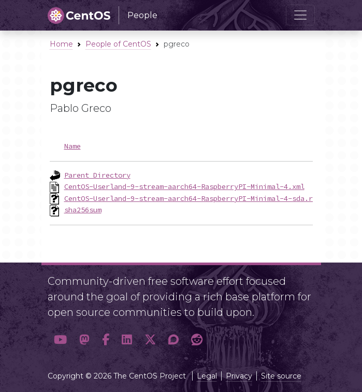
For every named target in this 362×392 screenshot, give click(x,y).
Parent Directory (97, 175)
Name (72, 146)
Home (61, 44)
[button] (60, 340)
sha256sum (83, 209)
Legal (207, 376)
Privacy (239, 376)
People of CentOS (118, 44)
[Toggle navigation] (300, 15)
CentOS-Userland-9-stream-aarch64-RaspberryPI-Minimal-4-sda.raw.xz (199, 198)
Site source (281, 376)
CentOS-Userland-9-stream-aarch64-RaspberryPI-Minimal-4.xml (184, 186)
